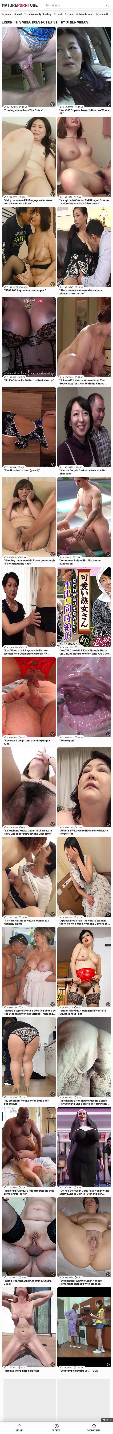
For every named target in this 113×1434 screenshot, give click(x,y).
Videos (56, 1430)
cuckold (103, 14)
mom (8, 14)
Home (19, 1430)
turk (71, 14)
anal (19, 14)
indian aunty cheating (39, 14)
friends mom (86, 14)
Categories (93, 1430)
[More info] (52, 104)
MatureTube (20, 5)
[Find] (108, 5)
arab (60, 14)
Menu (105, 1419)
